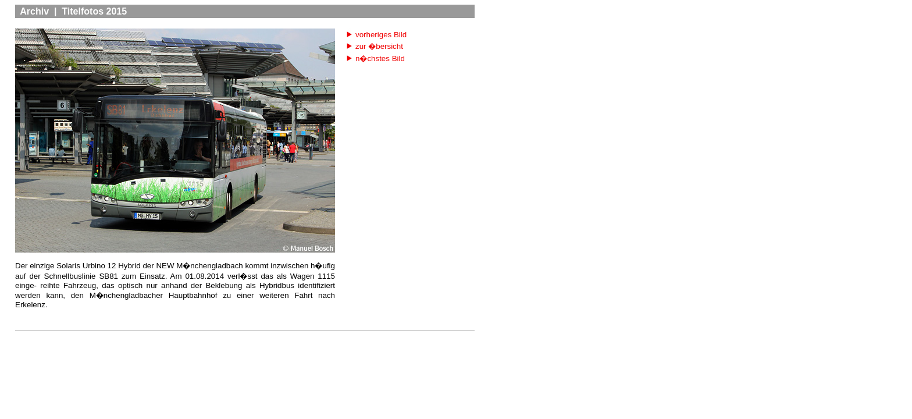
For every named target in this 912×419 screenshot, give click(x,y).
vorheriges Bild (381, 34)
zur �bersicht (379, 46)
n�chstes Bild (380, 58)
